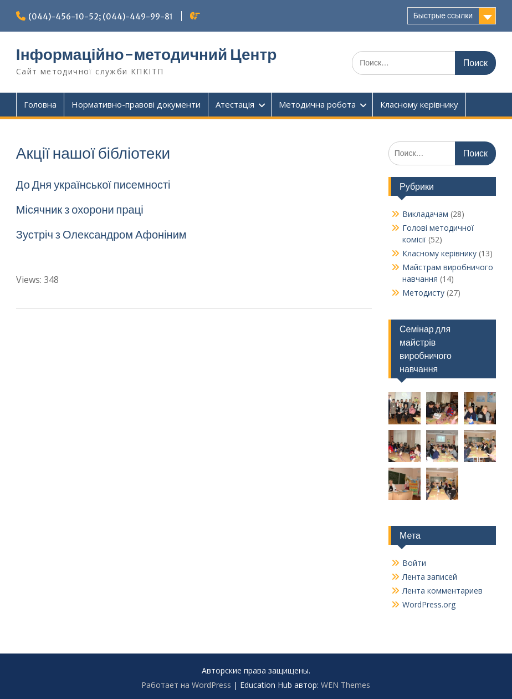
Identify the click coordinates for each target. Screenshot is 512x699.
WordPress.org (428, 604)
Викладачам (425, 214)
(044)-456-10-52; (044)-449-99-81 (100, 17)
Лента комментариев (442, 590)
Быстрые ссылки (443, 16)
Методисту (423, 292)
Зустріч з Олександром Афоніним (102, 234)
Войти (414, 563)
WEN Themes (345, 685)
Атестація (235, 104)
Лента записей (429, 576)
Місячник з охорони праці (80, 209)
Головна (40, 104)
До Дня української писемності (93, 184)
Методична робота (317, 104)
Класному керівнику (419, 104)
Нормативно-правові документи (136, 104)
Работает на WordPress (186, 685)
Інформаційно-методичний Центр (146, 54)
